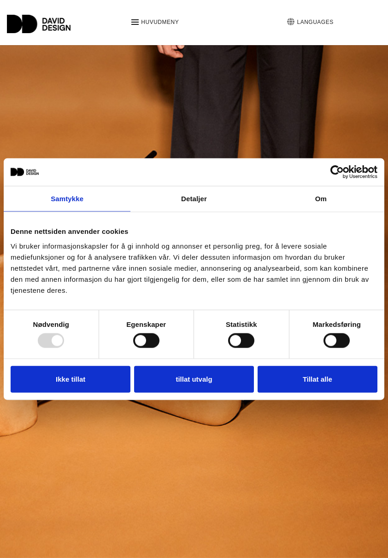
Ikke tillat (70, 379)
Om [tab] (321, 199)
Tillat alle (317, 379)
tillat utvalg (194, 379)
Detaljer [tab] (194, 199)
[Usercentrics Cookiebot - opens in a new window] (337, 172)
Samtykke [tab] (67, 199)
